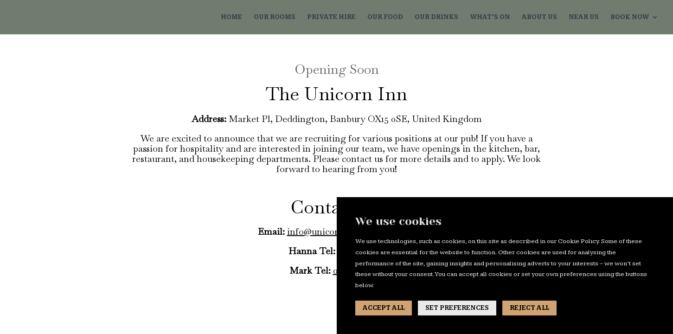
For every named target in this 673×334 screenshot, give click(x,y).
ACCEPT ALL (383, 308)
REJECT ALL (529, 308)
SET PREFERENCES (457, 308)
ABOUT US (539, 17)
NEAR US (584, 17)
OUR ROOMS (274, 17)
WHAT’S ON (490, 17)
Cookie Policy (578, 241)
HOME (231, 17)
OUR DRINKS (436, 17)
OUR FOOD (385, 17)
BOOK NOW (629, 17)
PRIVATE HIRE (331, 17)
